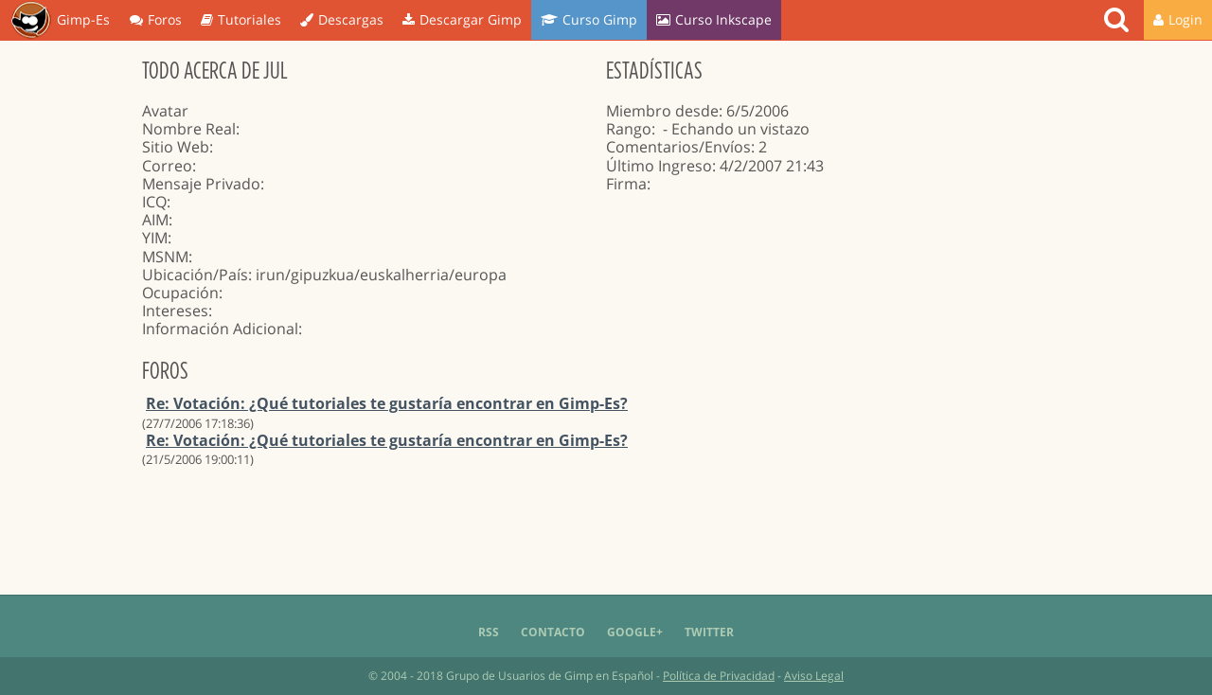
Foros (156, 19)
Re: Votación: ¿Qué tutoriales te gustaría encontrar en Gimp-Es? (387, 403)
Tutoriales (241, 19)
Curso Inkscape (714, 19)
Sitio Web (175, 146)
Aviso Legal (814, 676)
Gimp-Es (60, 21)
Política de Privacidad (719, 676)
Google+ (635, 632)
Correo (167, 165)
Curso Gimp (589, 19)
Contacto (553, 632)
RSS (488, 632)
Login (1178, 19)
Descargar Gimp (462, 19)
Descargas (341, 19)
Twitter (709, 632)
